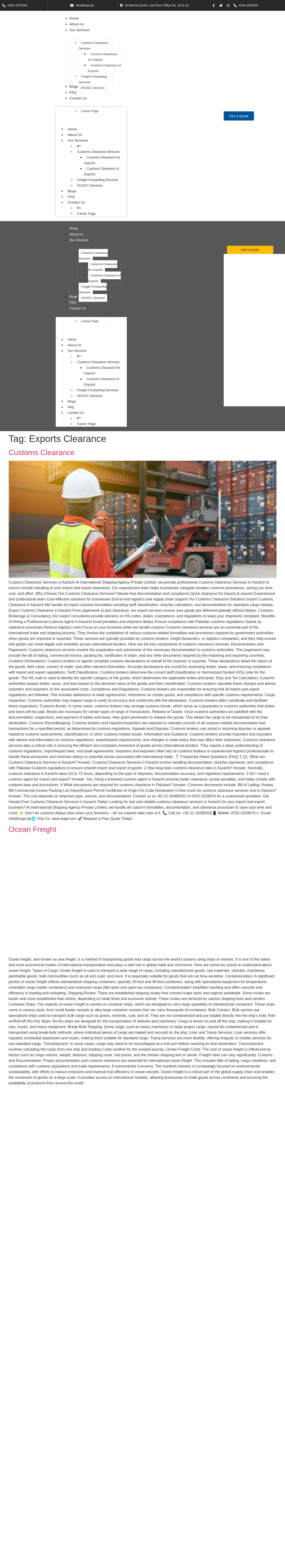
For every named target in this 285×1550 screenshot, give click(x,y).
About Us (74, 134)
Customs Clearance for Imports (102, 160)
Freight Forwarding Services (97, 179)
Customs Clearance (42, 452)
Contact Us (78, 202)
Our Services (80, 140)
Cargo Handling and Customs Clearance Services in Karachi (109, 1095)
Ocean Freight (32, 829)
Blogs (71, 191)
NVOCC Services (89, 185)
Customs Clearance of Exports (101, 171)
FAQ (70, 196)
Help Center (156, 1497)
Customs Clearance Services (98, 151)
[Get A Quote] (250, 249)
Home (72, 129)
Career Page (86, 213)
